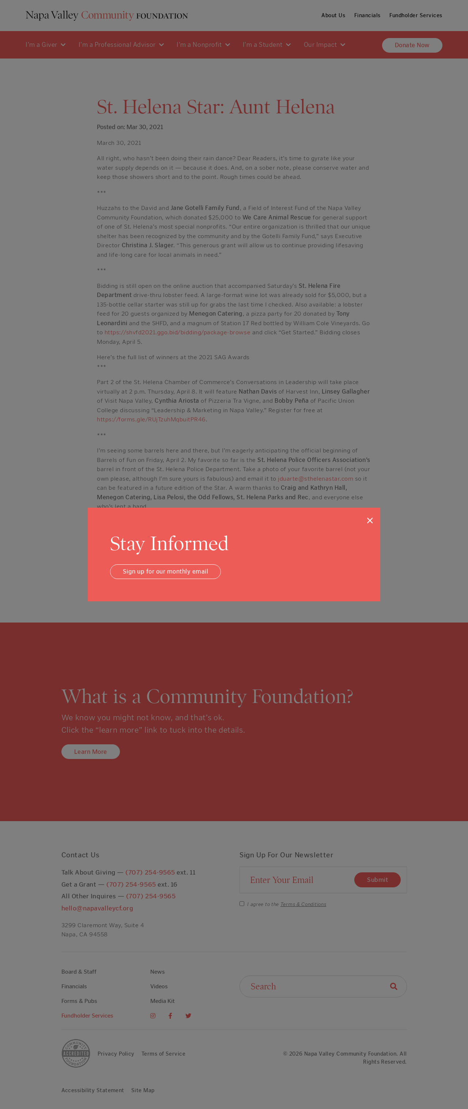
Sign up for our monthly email (165, 571)
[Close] (370, 520)
